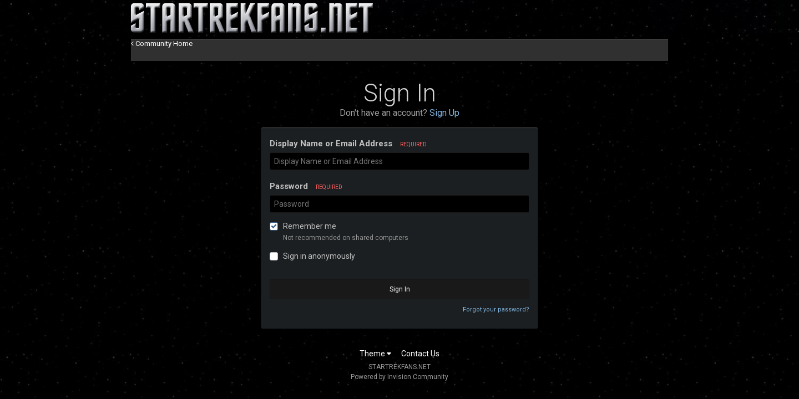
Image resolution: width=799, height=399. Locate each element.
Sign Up (444, 113)
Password (306, 186)
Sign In (400, 289)
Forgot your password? (496, 309)
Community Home (162, 43)
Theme (375, 353)
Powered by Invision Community (399, 377)
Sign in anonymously (319, 256)
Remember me (309, 226)
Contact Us (420, 353)
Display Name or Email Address (348, 144)
